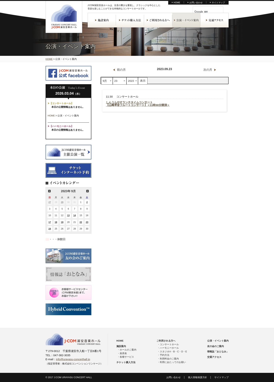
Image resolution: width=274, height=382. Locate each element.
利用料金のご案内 (169, 358)
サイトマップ (218, 2)
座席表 (123, 353)
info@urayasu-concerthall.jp (73, 359)
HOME (177, 2)
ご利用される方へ (158, 20)
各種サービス (127, 356)
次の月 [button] (87, 191)
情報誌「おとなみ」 (218, 351)
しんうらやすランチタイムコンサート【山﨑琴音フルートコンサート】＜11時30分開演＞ (138, 104)
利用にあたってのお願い (173, 362)
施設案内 (102, 20)
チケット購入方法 (130, 20)
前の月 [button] (49, 191)
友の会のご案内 (215, 346)
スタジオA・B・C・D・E (173, 351)
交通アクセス (214, 20)
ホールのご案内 (128, 349)
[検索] (203, 12)
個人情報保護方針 (197, 377)
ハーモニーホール (169, 347)
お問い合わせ (196, 2)
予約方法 (164, 355)
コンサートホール (169, 344)
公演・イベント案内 (186, 20)
